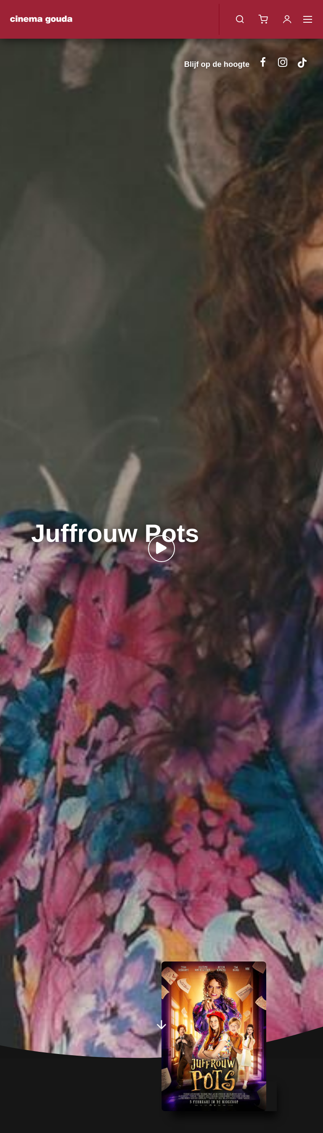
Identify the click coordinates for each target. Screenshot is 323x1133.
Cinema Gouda (41, 19)
